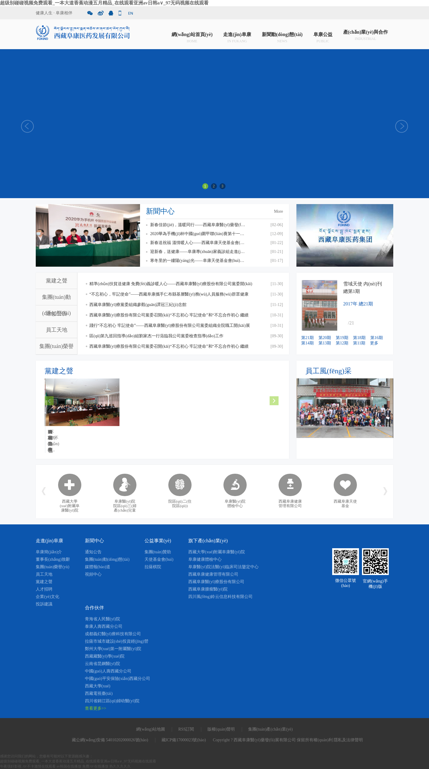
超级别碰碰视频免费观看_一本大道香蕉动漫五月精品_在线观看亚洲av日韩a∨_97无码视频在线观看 (104, 2)
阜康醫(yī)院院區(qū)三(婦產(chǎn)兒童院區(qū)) (124, 508)
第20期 (324, 337)
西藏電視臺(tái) (99, 693)
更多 (374, 343)
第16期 (376, 337)
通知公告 (56, 313)
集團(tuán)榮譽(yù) (52, 567)
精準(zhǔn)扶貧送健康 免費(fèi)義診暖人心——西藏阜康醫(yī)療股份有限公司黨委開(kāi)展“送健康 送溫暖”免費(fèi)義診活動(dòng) (170, 285)
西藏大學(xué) (98, 686)
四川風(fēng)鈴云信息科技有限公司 (220, 596)
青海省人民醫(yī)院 (102, 619)
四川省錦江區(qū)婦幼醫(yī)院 (112, 701)
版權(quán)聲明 (221, 729)
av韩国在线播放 (69, 766)
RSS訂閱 (186, 729)
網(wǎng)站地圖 (150, 729)
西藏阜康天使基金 (345, 503)
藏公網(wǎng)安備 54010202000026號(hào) (110, 740)
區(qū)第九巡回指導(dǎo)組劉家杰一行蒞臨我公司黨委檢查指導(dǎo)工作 (156, 336)
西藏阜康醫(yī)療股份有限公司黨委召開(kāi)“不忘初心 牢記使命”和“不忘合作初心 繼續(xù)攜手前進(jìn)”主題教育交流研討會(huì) (168, 316)
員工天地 (56, 330)
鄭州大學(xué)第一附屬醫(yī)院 (113, 649)
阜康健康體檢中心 (205, 559)
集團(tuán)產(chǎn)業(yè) (270, 729)
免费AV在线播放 (95, 766)
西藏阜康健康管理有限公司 (290, 503)
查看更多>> (95, 708)
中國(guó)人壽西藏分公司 (108, 671)
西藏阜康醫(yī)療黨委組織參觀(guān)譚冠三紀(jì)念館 (137, 304)
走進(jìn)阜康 (237, 35)
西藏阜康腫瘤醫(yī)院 (208, 589)
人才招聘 (44, 589)
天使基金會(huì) (158, 559)
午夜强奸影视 (10, 766)
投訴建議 (44, 604)
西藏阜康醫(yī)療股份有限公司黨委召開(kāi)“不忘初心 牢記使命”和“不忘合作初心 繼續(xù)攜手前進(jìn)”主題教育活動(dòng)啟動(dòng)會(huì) (168, 348)
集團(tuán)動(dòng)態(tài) (107, 559)
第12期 (342, 343)
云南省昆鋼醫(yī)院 (102, 663)
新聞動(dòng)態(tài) (282, 35)
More (278, 211)
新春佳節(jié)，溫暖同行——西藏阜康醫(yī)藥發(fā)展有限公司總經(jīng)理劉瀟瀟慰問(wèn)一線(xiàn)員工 (197, 225)
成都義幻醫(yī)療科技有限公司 (113, 634)
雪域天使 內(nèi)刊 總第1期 (362, 287)
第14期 (307, 343)
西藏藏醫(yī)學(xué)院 (105, 656)
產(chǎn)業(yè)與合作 (365, 35)
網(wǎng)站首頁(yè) (192, 35)
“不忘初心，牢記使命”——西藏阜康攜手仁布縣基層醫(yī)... (161, 435)
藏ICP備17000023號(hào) (183, 740)
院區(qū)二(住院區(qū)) (180, 503)
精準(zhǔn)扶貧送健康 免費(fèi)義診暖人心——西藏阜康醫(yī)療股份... (80, 435)
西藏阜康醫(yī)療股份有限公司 (216, 582)
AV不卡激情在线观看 (39, 766)
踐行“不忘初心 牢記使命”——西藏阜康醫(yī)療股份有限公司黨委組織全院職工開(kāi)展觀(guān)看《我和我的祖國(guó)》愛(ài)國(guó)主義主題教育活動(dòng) (169, 327)
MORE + (108, 444)
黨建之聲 (56, 281)
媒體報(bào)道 (98, 567)
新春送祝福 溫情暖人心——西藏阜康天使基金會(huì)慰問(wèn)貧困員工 (197, 242)
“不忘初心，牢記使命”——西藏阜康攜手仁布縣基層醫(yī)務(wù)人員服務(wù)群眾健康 (168, 294)
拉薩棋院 (152, 567)
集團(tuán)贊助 (157, 552)
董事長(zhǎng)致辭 (53, 559)
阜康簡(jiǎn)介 (49, 552)
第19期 (342, 337)
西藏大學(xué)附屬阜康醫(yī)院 (70, 505)
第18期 (359, 337)
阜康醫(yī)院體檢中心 (235, 503)
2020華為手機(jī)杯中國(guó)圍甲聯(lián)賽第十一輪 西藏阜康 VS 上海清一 (197, 234)
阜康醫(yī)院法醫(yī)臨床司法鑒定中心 (223, 567)
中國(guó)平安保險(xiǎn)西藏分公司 (117, 678)
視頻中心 (93, 574)
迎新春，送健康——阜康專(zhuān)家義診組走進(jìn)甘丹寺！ (197, 251)
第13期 (324, 343)
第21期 (307, 337)
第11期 (359, 343)
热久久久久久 (120, 766)
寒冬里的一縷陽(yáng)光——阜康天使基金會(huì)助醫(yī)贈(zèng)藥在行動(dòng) (197, 260)
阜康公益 (322, 35)
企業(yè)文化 (47, 596)
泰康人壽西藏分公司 (103, 626)
